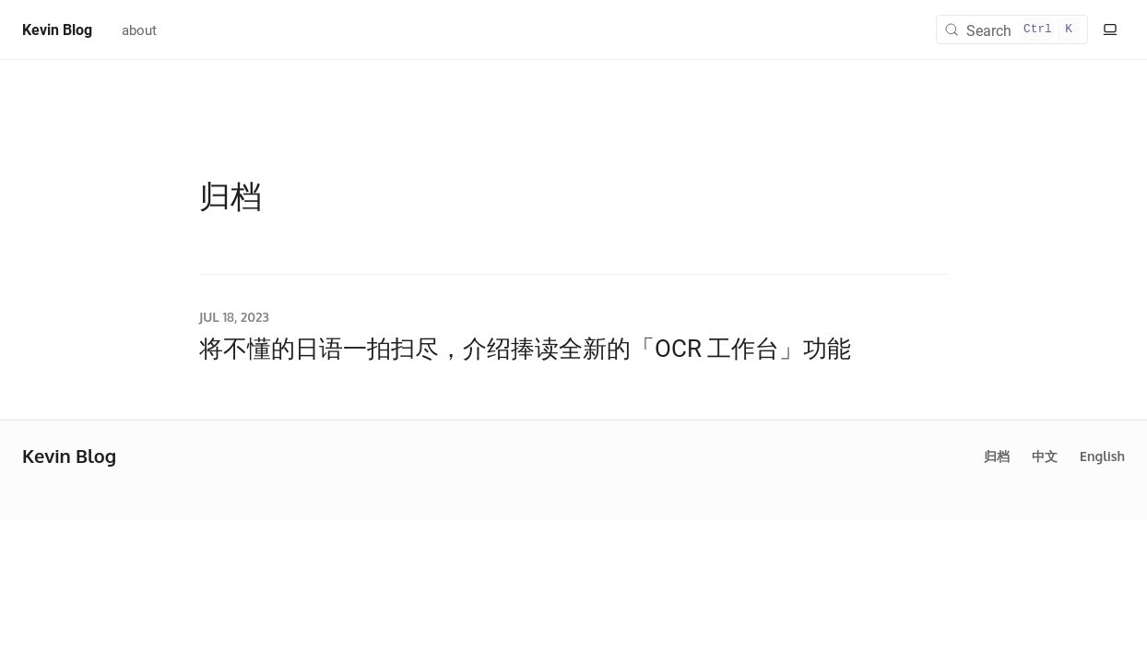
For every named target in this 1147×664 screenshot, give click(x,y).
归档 (997, 456)
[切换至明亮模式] (1110, 29)
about (139, 29)
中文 (1045, 456)
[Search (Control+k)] (1012, 29)
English (1102, 456)
